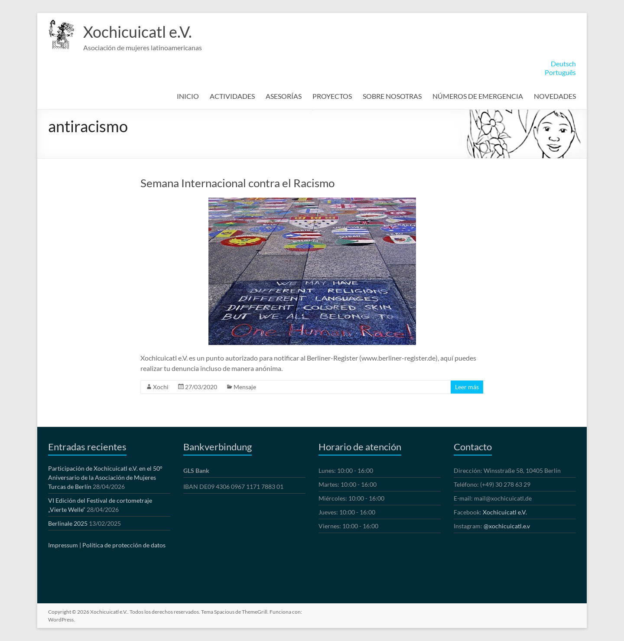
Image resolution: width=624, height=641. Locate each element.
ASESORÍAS (284, 96)
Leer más (467, 386)
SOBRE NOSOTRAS (392, 96)
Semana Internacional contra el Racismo (237, 183)
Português (560, 72)
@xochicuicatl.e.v (507, 526)
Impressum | (64, 545)
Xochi (161, 386)
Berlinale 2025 (68, 523)
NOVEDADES (555, 96)
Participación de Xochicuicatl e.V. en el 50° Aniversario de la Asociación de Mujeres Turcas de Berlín (105, 477)
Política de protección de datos (124, 545)
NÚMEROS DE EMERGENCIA (477, 96)
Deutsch (563, 63)
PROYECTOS (332, 96)
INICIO (188, 96)
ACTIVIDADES (232, 96)
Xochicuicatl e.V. (137, 31)
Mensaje (245, 386)
